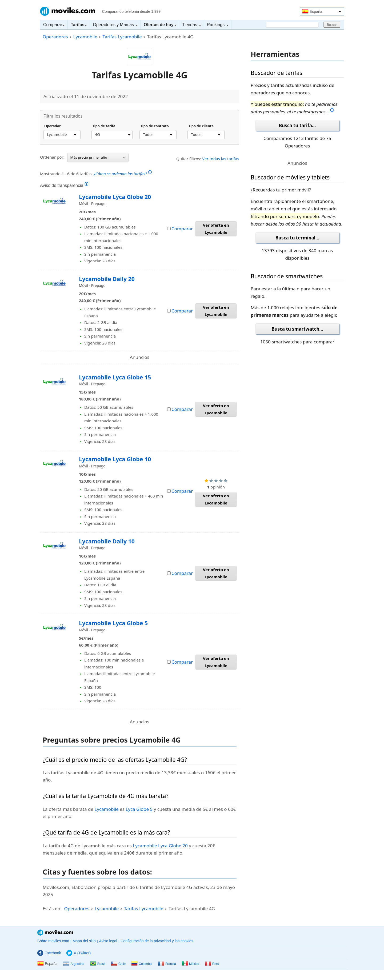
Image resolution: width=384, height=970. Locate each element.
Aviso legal (108, 941)
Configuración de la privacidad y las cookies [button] (157, 941)
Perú (212, 964)
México (190, 964)
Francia (167, 964)
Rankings (217, 24)
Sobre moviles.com (53, 941)
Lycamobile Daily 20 (107, 279)
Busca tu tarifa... (297, 125)
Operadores (55, 37)
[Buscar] (292, 24)
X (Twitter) (78, 953)
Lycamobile (85, 37)
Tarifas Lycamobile (122, 37)
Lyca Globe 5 (139, 809)
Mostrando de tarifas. (96, 173)
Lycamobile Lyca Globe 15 (115, 377)
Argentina (73, 964)
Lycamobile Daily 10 (107, 541)
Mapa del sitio (84, 941)
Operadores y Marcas (115, 24)
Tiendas (191, 24)
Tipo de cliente (201, 126)
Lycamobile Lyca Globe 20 (115, 197)
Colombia (141, 964)
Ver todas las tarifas (220, 158)
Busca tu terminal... (297, 238)
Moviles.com (67, 11)
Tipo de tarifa (103, 126)
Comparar (54, 24)
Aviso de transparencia (64, 185)
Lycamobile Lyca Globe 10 (115, 459)
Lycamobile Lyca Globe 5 (113, 623)
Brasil (97, 964)
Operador (52, 126)
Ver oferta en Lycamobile (216, 228)
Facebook (49, 953)
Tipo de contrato (154, 126)
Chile (118, 964)
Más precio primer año (98, 157)
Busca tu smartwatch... (297, 329)
